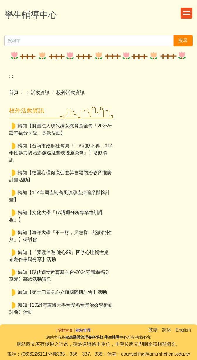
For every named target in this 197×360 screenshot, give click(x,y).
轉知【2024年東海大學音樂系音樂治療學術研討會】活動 (61, 309)
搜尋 (183, 40)
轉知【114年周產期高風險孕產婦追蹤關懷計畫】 (59, 196)
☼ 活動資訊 (37, 92)
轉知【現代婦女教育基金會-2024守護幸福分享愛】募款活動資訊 (59, 276)
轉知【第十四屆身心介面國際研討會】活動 (62, 292)
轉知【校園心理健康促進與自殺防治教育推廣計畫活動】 (60, 176)
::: (11, 76)
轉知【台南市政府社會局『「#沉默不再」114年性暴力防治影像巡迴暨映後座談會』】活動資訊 (61, 152)
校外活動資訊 (70, 92)
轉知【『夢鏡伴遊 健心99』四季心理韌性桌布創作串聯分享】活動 (59, 256)
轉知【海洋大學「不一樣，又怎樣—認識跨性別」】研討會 (60, 236)
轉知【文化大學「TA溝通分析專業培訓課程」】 (56, 216)
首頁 (13, 92)
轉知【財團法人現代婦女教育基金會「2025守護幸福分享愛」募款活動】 (61, 129)
